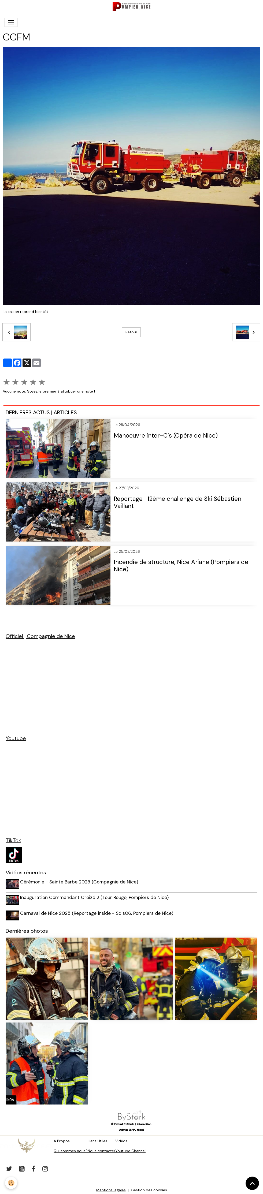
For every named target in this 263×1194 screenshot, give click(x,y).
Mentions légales (111, 1186)
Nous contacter (101, 1147)
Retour (131, 332)
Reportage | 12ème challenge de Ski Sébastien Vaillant (177, 502)
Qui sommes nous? (71, 1147)
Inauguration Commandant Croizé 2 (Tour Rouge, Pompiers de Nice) (95, 896)
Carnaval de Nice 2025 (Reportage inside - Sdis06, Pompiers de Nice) (97, 911)
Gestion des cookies (149, 1186)
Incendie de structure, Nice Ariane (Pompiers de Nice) (181, 566)
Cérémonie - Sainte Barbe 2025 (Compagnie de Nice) (80, 882)
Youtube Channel (130, 1147)
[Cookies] (11, 1183)
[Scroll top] (252, 1183)
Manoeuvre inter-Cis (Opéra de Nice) (166, 435)
